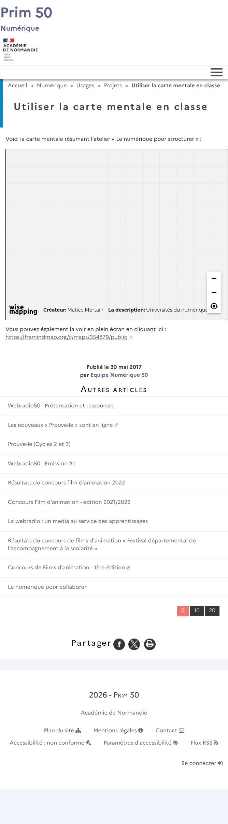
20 (212, 611)
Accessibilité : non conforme (50, 743)
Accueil (17, 86)
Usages (85, 86)
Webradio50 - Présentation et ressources (61, 406)
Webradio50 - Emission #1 (41, 464)
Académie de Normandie (114, 713)
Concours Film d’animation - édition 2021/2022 (69, 502)
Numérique (52, 86)
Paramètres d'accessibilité (141, 743)
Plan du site (62, 731)
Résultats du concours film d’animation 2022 (66, 483)
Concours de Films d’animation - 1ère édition (66, 568)
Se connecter (202, 763)
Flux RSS (204, 743)
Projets (113, 86)
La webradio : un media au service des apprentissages (78, 521)
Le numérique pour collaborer (47, 587)
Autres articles (114, 389)
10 (197, 611)
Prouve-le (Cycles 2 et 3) (39, 444)
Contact (170, 731)
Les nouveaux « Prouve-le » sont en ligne (60, 425)
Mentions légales (118, 731)
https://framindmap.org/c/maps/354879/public (66, 337)
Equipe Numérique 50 (119, 375)
